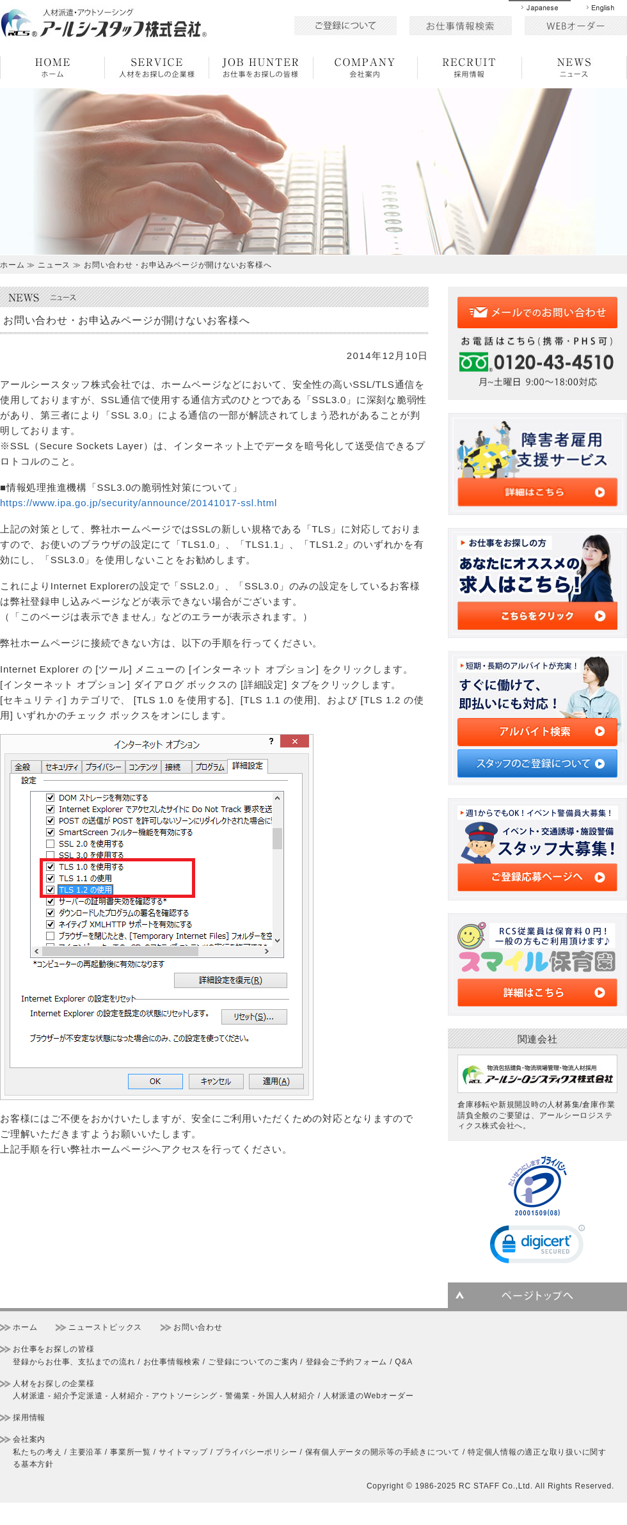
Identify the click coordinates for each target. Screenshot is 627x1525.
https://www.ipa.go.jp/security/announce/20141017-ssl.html (138, 502)
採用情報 (29, 1417)
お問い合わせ (198, 1327)
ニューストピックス (105, 1327)
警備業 (237, 1395)
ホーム (25, 1327)
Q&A (404, 1361)
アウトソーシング (184, 1395)
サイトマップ (183, 1452)
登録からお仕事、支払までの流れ (74, 1361)
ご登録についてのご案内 (253, 1361)
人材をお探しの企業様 (54, 1383)
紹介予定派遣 (78, 1395)
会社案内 (29, 1439)
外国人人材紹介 (286, 1395)
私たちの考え (37, 1452)
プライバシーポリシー (257, 1452)
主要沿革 (86, 1452)
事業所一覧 (130, 1452)
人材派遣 (29, 1395)
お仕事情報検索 (171, 1361)
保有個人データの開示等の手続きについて (382, 1452)
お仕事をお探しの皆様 (54, 1349)
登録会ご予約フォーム (347, 1361)
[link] (537, 1247)
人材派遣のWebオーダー (368, 1395)
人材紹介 (127, 1395)
